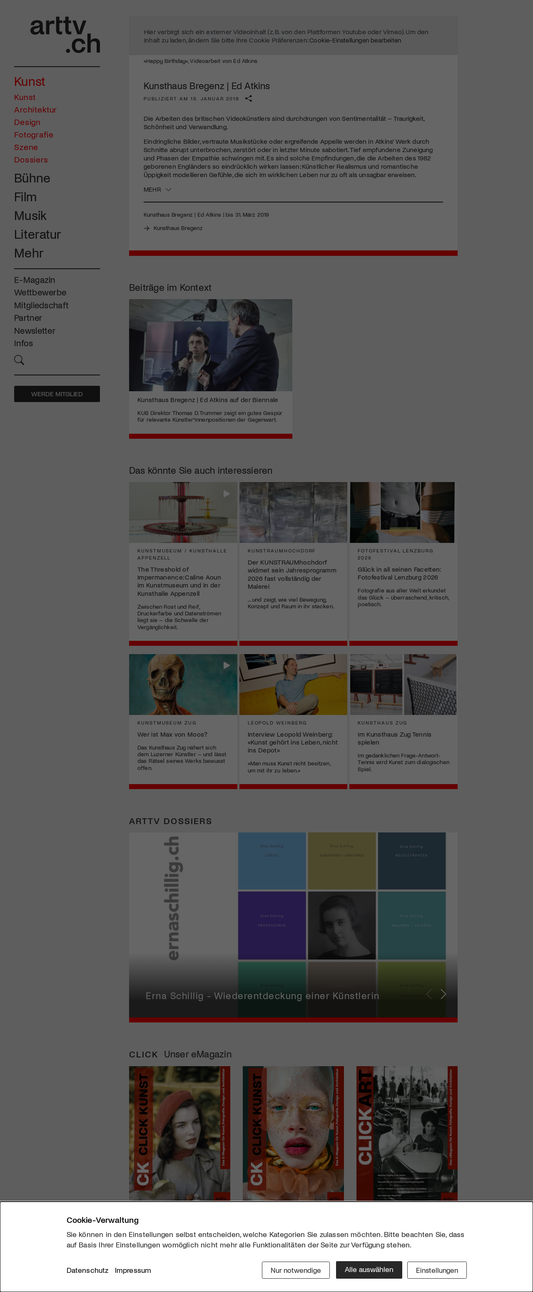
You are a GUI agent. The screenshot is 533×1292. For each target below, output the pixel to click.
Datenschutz (88, 1270)
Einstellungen (436, 1270)
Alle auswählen (366, 1270)
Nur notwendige (292, 1270)
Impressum (133, 1270)
